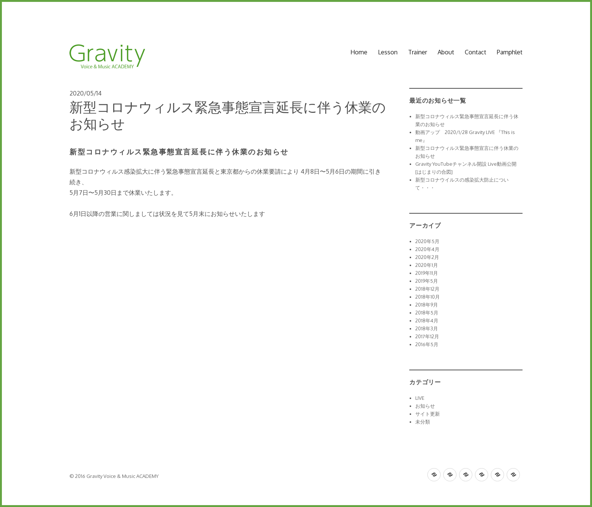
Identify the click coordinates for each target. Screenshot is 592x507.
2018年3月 (426, 328)
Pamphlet (510, 52)
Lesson (388, 52)
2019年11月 (426, 273)
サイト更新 (427, 414)
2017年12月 (427, 336)
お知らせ (425, 406)
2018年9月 (426, 305)
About (446, 52)
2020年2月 (427, 257)
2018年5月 (426, 313)
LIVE (419, 398)
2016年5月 (426, 344)
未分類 (422, 422)
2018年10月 (427, 297)
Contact (475, 52)
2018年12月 (427, 289)
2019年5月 (426, 281)
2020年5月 (427, 241)
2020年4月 (427, 249)
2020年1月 (426, 265)
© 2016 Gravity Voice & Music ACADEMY (114, 476)
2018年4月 (426, 320)
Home (358, 52)
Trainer (417, 52)
